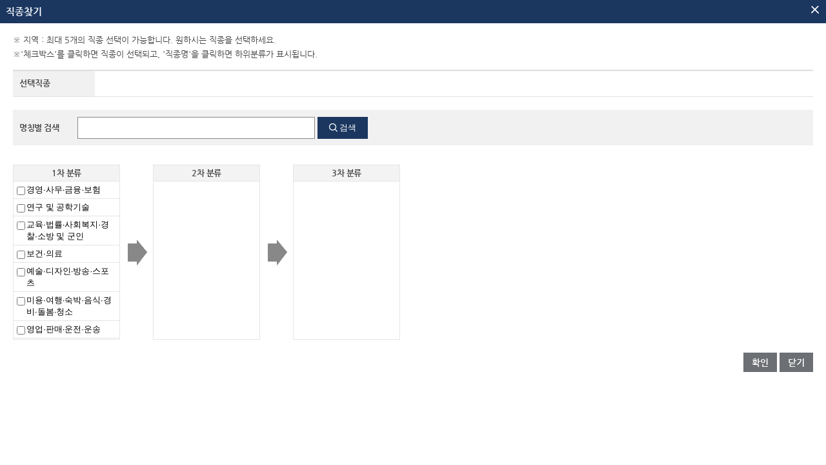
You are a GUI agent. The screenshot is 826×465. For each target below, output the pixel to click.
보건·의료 (44, 253)
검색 (347, 127)
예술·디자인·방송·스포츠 (67, 276)
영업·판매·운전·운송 (63, 329)
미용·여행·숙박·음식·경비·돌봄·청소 (69, 305)
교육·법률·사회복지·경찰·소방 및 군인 (67, 230)
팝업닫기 (815, 10)
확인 (760, 362)
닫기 (796, 362)
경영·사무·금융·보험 (63, 189)
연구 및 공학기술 (58, 207)
